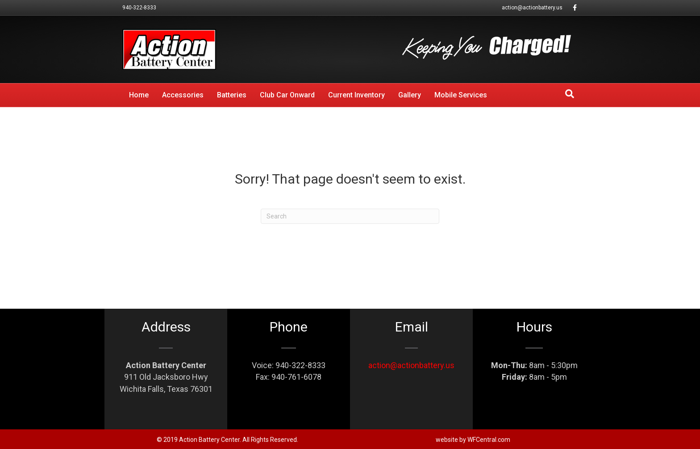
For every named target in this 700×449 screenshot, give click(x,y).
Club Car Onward (287, 95)
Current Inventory (356, 95)
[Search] (570, 94)
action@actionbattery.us (532, 7)
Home (139, 95)
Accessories (183, 95)
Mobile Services (460, 95)
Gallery (409, 95)
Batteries (231, 95)
